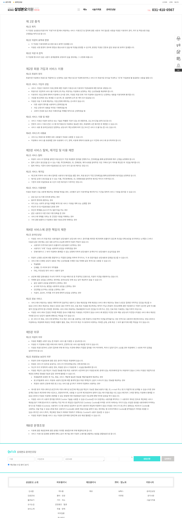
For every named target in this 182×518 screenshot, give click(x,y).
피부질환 (61, 513)
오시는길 (31, 504)
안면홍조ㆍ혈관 (61, 504)
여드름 (61, 491)
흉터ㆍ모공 (61, 495)
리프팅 (121, 495)
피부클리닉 (61, 482)
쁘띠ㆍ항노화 (120, 482)
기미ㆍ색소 (61, 500)
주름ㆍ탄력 (61, 508)
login (164, 2)
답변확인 (167, 458)
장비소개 (31, 508)
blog (177, 2)
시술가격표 (96, 9)
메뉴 (85, 9)
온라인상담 (17, 2)
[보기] (26, 464)
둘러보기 (31, 500)
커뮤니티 (150, 482)
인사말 (31, 491)
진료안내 (31, 495)
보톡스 (121, 491)
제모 (91, 491)
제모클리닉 (91, 482)
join (171, 2)
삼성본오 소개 (32, 482)
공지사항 (7, 2)
